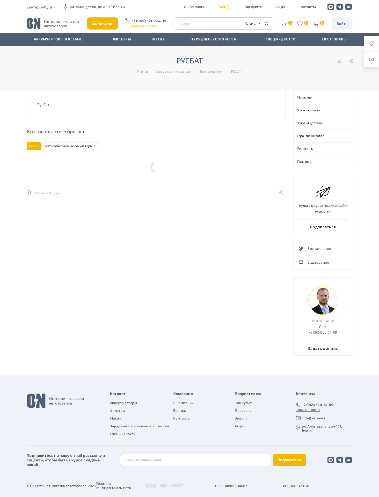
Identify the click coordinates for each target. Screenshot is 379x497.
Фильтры (117, 410)
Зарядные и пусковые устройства (139, 426)
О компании (194, 6)
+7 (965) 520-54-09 (148, 20)
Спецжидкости (123, 434)
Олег (323, 326)
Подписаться (289, 459)
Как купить (253, 6)
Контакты (307, 6)
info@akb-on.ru (315, 418)
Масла (115, 418)
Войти (342, 23)
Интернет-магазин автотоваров (61, 23)
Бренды (225, 6)
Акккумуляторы (123, 403)
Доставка (243, 410)
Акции (280, 6)
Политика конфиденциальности (113, 486)
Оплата (241, 418)
